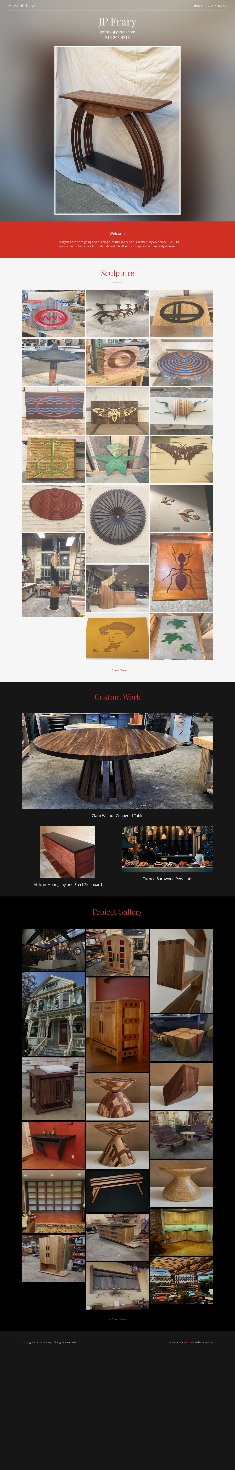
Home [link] (198, 5)
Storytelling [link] (217, 5)
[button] (118, 670)
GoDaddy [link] (188, 1342)
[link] (21, 6)
